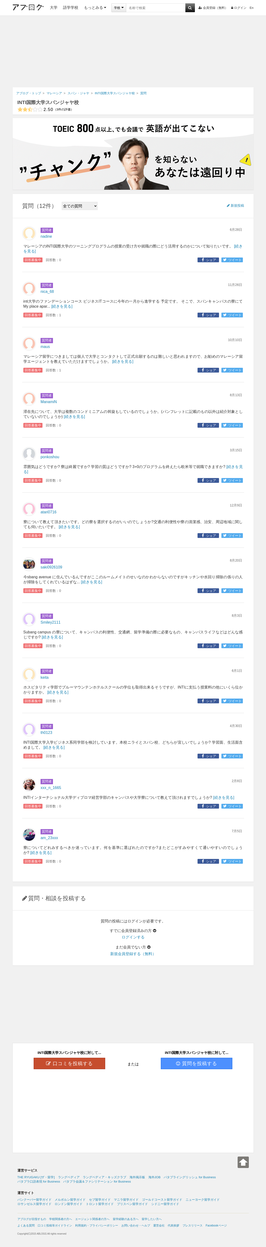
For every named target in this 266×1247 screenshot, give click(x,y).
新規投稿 (235, 205)
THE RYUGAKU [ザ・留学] (36, 1177)
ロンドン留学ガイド (69, 1204)
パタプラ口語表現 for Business (38, 1181)
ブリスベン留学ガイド (132, 1204)
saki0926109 (51, 567)
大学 (53, 7)
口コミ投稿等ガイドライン (55, 1225)
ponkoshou (50, 457)
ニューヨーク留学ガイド (203, 1199)
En (252, 8)
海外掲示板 (137, 1177)
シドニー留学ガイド (165, 1204)
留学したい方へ (152, 1219)
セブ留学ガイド (100, 1199)
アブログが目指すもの (31, 1219)
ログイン (238, 8)
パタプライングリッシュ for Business (190, 1177)
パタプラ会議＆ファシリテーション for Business (97, 1181)
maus (45, 347)
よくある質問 (26, 1225)
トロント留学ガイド (100, 1204)
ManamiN (49, 402)
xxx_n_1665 (51, 788)
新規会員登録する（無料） (133, 954)
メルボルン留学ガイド (70, 1199)
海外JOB (154, 1177)
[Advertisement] (133, 51)
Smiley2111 (51, 622)
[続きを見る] (62, 306)
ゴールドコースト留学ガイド (162, 1199)
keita (45, 677)
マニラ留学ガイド (126, 1199)
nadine (46, 236)
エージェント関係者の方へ (92, 1219)
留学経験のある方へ (126, 1219)
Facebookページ (216, 1225)
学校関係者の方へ (60, 1219)
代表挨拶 (173, 1225)
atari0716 (49, 512)
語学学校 (70, 7)
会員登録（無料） (213, 8)
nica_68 (47, 291)
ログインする (133, 937)
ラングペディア (69, 1177)
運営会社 (159, 1225)
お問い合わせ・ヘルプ (135, 1225)
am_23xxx (49, 838)
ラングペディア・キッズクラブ (104, 1177)
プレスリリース (193, 1225)
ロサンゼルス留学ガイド (34, 1204)
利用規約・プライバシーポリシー (96, 1225)
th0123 (46, 733)
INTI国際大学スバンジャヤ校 (48, 102)
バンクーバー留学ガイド (34, 1199)
